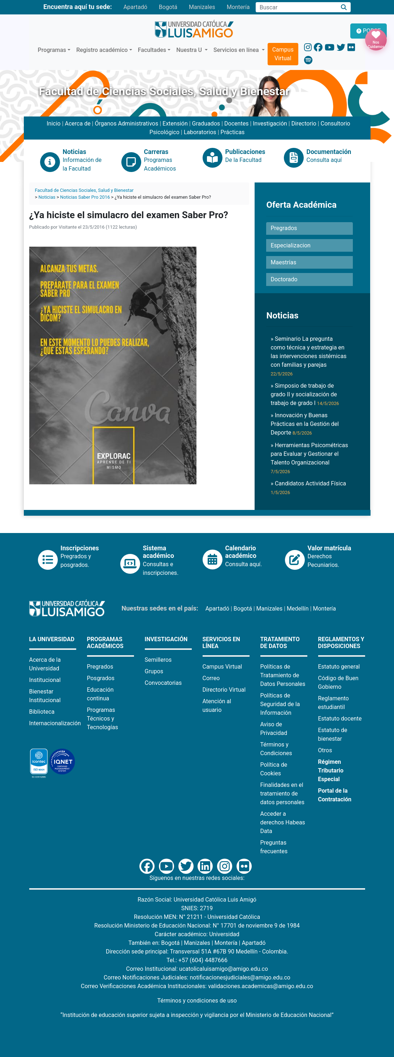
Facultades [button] (152, 50)
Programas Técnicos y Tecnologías (102, 718)
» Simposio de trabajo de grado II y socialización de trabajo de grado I (304, 394)
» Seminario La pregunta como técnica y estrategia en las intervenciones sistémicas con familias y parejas (308, 355)
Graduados (206, 123)
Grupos (154, 671)
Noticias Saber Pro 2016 (85, 197)
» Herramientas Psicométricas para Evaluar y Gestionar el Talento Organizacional (309, 458)
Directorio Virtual (224, 689)
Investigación (270, 123)
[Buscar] (344, 7)
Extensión (175, 123)
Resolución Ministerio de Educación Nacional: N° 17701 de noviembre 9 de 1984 (197, 925)
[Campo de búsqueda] (296, 7)
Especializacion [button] (290, 245)
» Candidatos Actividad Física (308, 487)
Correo (211, 678)
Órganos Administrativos (126, 123)
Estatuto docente (340, 718)
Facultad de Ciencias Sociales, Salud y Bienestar (84, 190)
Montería (238, 7)
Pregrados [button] (283, 228)
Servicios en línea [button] (236, 50)
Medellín (298, 608)
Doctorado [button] (283, 279)
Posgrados (101, 678)
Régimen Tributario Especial (331, 770)
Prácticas (233, 132)
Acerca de (78, 123)
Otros (325, 750)
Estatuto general (339, 666)
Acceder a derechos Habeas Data (282, 822)
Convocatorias (163, 682)
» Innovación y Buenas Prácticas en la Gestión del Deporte (304, 424)
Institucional (45, 680)
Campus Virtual (283, 54)
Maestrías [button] (283, 262)
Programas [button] (52, 50)
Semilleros (158, 659)
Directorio (303, 123)
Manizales (202, 7)
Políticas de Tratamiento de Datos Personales (283, 675)
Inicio (53, 123)
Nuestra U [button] (189, 50)
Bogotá (168, 7)
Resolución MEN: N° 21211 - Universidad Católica (197, 916)
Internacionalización (55, 723)
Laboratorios (200, 132)
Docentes (236, 123)
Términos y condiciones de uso (197, 1000)
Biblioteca (42, 711)
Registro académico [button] (102, 50)
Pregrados (100, 666)
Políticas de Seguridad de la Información (280, 704)
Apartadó (135, 7)
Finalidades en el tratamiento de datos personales (282, 793)
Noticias (46, 197)
